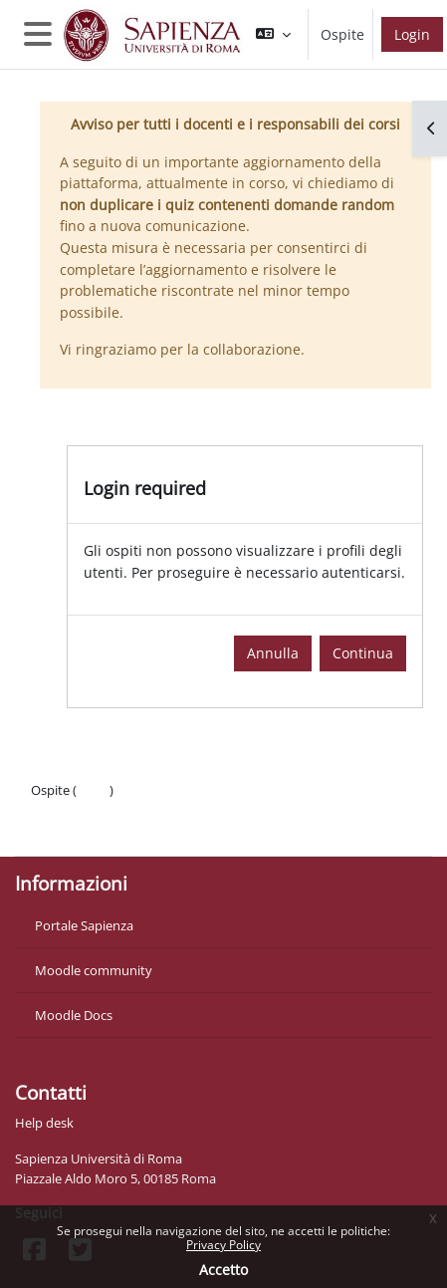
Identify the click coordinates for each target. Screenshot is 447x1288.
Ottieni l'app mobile (89, 830)
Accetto (223, 1269)
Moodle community (93, 970)
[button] (273, 34)
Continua (363, 653)
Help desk (44, 1123)
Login (412, 34)
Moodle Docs (73, 1015)
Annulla (273, 653)
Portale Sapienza (84, 925)
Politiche (56, 810)
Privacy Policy (223, 1244)
